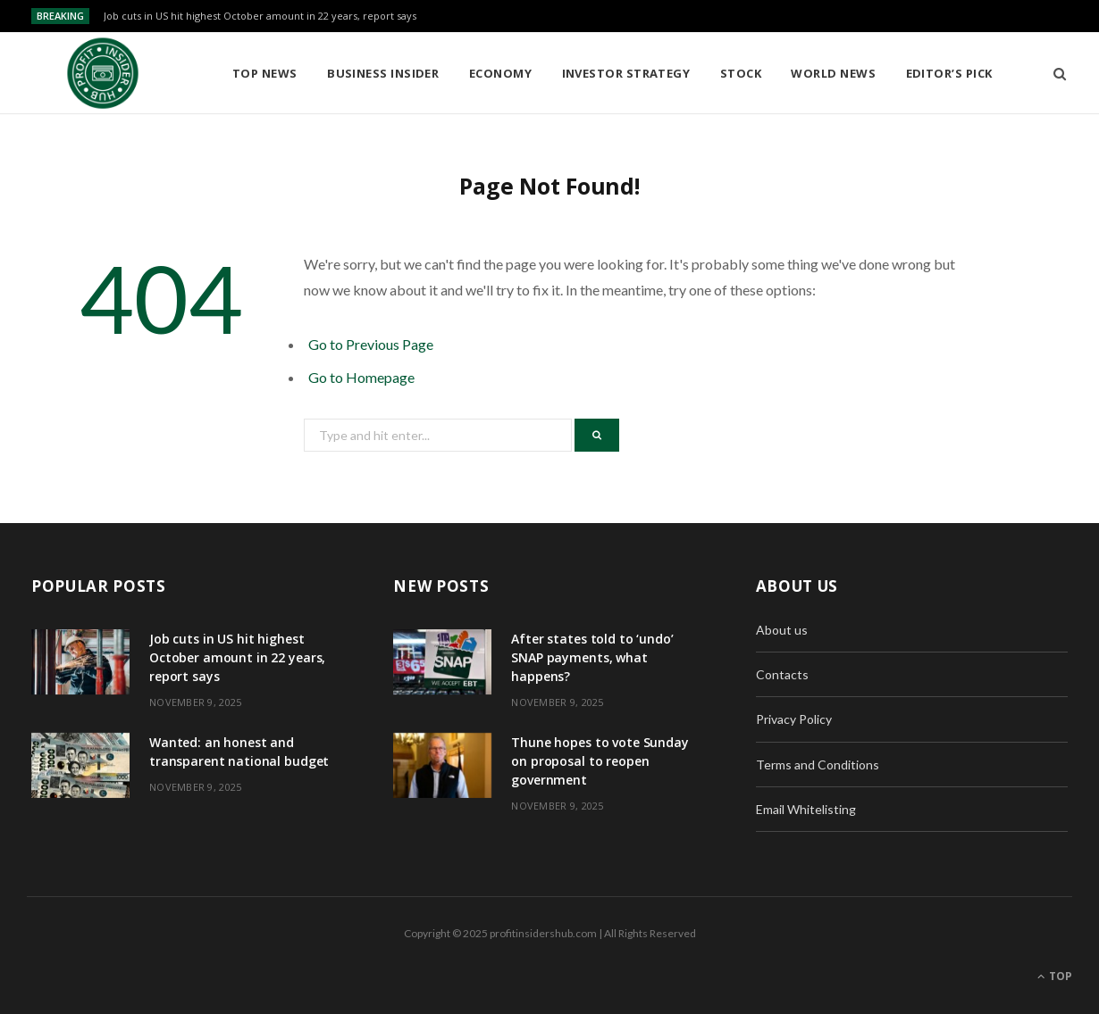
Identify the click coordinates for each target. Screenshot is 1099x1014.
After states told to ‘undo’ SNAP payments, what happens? (592, 657)
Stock (740, 73)
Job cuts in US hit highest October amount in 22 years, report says (260, 16)
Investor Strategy (626, 73)
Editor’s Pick (949, 73)
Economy (500, 73)
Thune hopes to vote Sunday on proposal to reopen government (599, 761)
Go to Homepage (361, 377)
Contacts (782, 674)
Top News (265, 73)
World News (833, 73)
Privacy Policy (794, 719)
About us (782, 629)
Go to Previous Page (370, 344)
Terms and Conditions (817, 764)
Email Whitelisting (806, 809)
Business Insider (383, 73)
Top (1054, 976)
